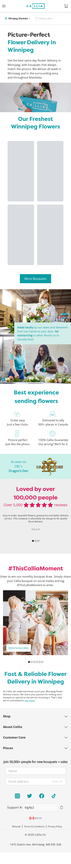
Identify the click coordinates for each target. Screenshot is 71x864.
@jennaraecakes (18, 648)
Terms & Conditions (34, 826)
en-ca (36, 818)
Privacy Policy (55, 826)
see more (30, 700)
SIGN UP (57, 781)
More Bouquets (35, 279)
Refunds (16, 826)
